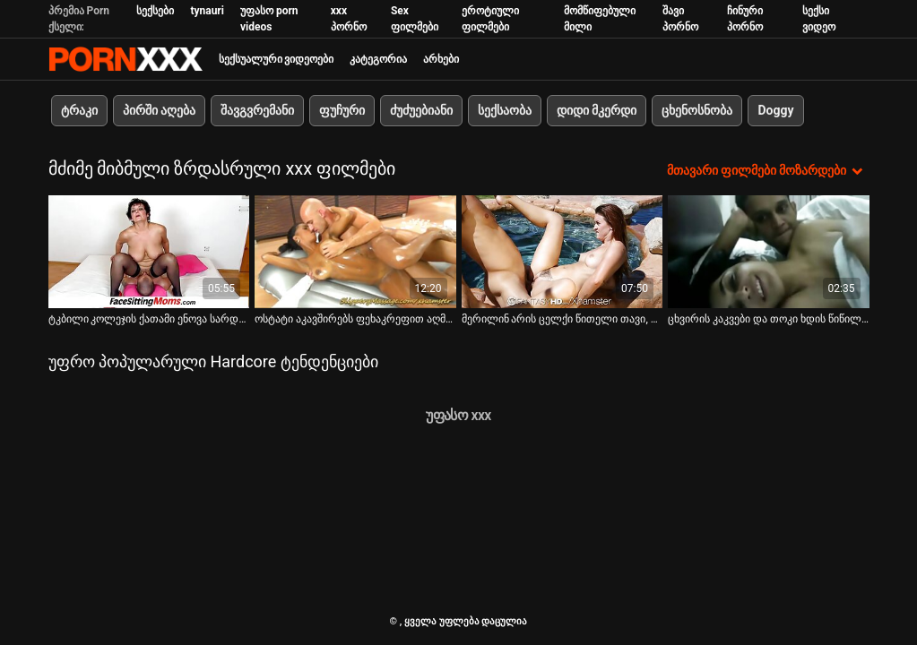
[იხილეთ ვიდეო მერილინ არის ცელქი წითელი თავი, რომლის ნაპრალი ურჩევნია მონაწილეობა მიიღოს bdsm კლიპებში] (562, 251)
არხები (441, 59)
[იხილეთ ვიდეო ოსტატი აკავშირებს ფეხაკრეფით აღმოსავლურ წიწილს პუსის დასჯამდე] (355, 251)
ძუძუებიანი (421, 110)
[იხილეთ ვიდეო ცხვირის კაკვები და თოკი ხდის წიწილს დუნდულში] (768, 251)
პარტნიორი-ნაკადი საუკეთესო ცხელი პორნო (125, 59)
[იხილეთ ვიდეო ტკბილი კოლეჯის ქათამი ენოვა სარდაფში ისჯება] (149, 251)
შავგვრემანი (257, 110)
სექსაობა (505, 110)
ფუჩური (342, 110)
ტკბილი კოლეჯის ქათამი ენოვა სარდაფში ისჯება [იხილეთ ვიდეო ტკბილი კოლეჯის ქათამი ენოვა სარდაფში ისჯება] (149, 319)
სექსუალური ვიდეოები (276, 59)
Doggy (775, 110)
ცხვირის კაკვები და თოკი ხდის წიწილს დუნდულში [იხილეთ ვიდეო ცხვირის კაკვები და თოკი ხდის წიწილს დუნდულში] (768, 319)
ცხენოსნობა (697, 110)
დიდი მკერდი (596, 110)
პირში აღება (159, 110)
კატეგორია (378, 59)
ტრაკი (79, 110)
